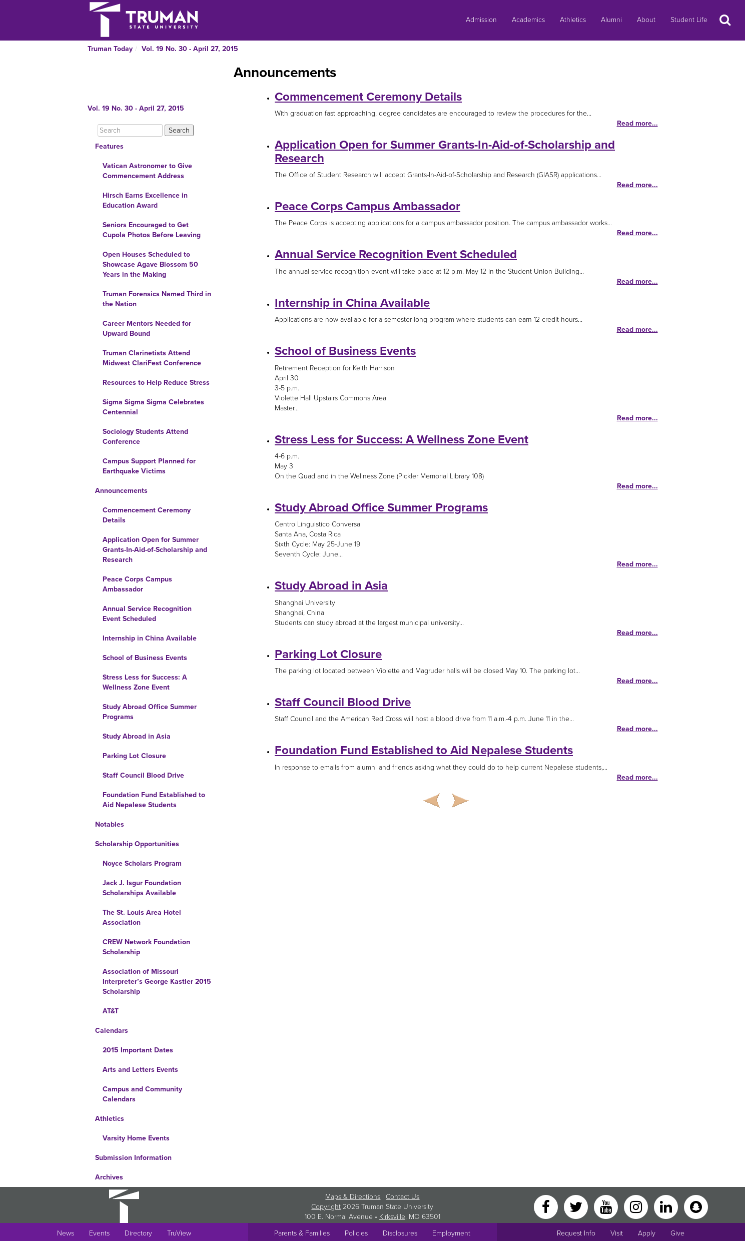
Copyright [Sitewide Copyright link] (326, 1206)
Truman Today (110, 49)
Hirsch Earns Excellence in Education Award (145, 200)
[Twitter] (577, 1206)
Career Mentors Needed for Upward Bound (147, 328)
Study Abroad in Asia (137, 736)
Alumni (611, 20)
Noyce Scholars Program (142, 863)
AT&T (111, 1011)
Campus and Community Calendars (142, 1094)
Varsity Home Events (136, 1138)
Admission (481, 20)
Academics (528, 20)
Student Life (688, 20)
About (646, 20)
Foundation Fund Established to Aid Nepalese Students (154, 800)
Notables (109, 824)
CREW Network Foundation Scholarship (146, 947)
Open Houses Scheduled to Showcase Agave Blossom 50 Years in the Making (150, 264)
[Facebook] (547, 1206)
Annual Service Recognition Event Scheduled (147, 613)
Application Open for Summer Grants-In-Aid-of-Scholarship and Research (155, 549)
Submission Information (133, 1157)
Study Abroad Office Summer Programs (150, 712)
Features (109, 146)
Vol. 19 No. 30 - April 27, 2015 (190, 49)
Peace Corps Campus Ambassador (137, 584)
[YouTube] (607, 1206)
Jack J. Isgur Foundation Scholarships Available (142, 888)
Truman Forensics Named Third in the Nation (157, 299)
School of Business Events (145, 658)
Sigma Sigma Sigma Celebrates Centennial (153, 407)
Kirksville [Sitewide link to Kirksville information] (392, 1216)
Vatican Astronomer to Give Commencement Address (147, 171)
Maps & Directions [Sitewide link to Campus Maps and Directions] (352, 1196)
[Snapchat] (696, 1206)
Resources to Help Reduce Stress (156, 382)
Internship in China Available (150, 638)
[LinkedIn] (667, 1206)
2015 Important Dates (138, 1050)
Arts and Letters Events (140, 1069)
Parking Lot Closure (134, 756)
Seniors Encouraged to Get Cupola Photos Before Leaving (152, 230)
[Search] (130, 130)
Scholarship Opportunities (137, 844)
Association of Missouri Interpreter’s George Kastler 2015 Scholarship (157, 981)
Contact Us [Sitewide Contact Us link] (402, 1196)
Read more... (637, 123)
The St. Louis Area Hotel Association (142, 917)
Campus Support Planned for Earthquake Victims (149, 466)
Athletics (573, 20)
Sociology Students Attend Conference (145, 436)
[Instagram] (637, 1206)
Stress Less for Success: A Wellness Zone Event (145, 682)
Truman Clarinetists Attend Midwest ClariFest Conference (152, 358)
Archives (109, 1177)
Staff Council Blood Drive (143, 775)
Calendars (111, 1030)
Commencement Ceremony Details (147, 515)
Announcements (121, 490)
